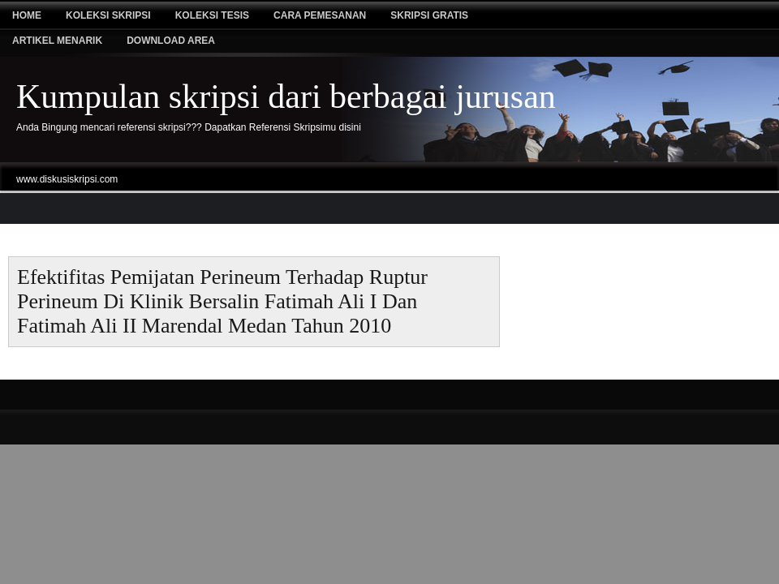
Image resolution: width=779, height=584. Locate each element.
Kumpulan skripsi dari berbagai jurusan (286, 96)
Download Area (171, 40)
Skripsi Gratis (429, 15)
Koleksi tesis (212, 15)
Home (26, 15)
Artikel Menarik (57, 40)
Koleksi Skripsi (108, 15)
